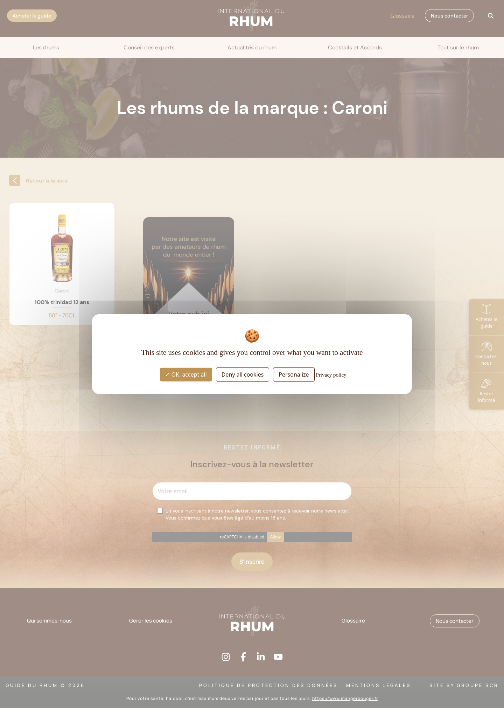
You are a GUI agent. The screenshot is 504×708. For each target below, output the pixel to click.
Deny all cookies (243, 374)
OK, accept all (185, 374)
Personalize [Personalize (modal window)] (294, 374)
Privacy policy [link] (331, 375)
